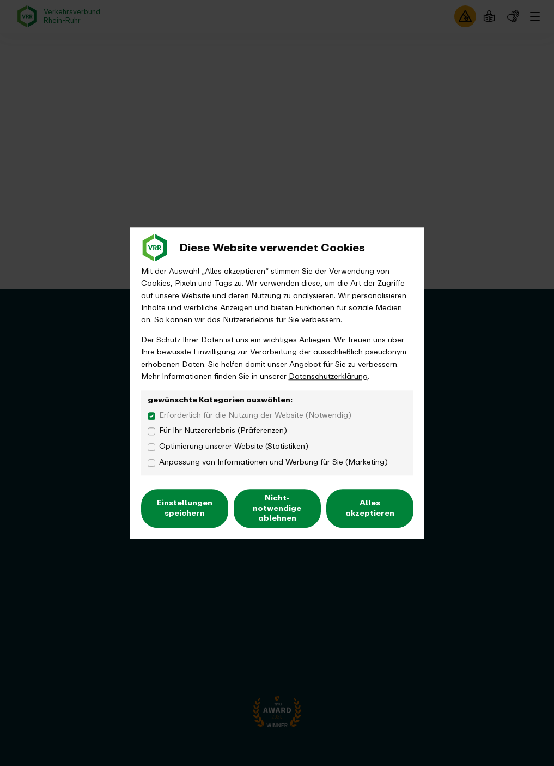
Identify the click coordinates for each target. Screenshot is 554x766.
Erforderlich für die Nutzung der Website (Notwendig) (255, 415)
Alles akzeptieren (369, 508)
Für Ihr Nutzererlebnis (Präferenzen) (223, 431)
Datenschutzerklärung (328, 376)
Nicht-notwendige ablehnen (277, 508)
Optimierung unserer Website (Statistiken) (233, 447)
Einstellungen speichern (184, 508)
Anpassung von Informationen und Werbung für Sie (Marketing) (273, 462)
